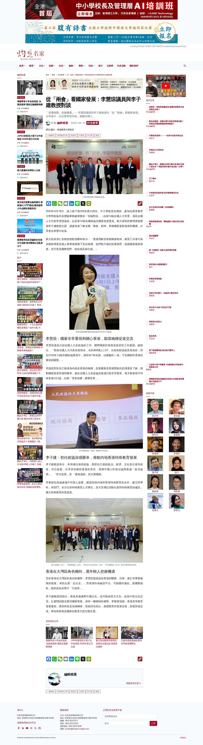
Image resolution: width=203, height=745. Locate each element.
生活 (61, 66)
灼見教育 (92, 123)
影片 (101, 66)
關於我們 (134, 66)
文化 (41, 66)
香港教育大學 (62, 135)
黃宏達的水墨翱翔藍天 (173, 264)
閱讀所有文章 (133, 683)
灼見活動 (121, 66)
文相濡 (167, 281)
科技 (91, 66)
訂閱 (153, 723)
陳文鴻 (167, 181)
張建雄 (167, 312)
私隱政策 (183, 737)
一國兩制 (50, 135)
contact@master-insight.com (77, 729)
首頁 (47, 75)
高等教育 (61, 75)
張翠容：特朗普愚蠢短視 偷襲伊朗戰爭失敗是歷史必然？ (174, 109)
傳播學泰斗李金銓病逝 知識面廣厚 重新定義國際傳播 (57, 639)
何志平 (167, 198)
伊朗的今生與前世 (171, 150)
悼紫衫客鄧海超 (170, 279)
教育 (31, 66)
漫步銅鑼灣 (168, 236)
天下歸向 (168, 178)
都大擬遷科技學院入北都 (28, 170)
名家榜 (110, 66)
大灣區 (81, 135)
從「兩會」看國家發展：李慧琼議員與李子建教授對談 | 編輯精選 (89, 75)
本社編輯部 (25, 108)
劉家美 (167, 372)
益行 (166, 267)
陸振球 (167, 255)
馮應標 (167, 152)
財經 (51, 66)
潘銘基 (167, 298)
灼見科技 (21, 198)
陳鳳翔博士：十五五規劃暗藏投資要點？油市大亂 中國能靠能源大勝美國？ (30, 327)
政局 (21, 66)
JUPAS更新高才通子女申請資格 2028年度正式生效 (82, 639)
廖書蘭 (167, 212)
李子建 (89, 135)
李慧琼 (73, 135)
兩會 (97, 135)
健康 (71, 66)
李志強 (167, 339)
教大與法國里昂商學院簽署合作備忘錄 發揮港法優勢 (107, 639)
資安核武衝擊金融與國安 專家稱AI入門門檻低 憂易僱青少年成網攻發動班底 (30, 205)
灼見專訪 (21, 97)
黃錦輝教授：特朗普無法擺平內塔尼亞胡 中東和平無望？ (29, 396)
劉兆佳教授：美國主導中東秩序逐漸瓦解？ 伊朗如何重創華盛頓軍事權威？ (174, 123)
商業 (81, 66)
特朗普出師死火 (170, 322)
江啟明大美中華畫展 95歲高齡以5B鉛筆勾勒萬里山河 (174, 367)
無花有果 (168, 336)
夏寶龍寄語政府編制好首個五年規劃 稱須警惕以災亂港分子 (30, 243)
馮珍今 (167, 140)
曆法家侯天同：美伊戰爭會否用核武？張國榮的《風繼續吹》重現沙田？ (29, 441)
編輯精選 (62, 123)
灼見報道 (21, 236)
